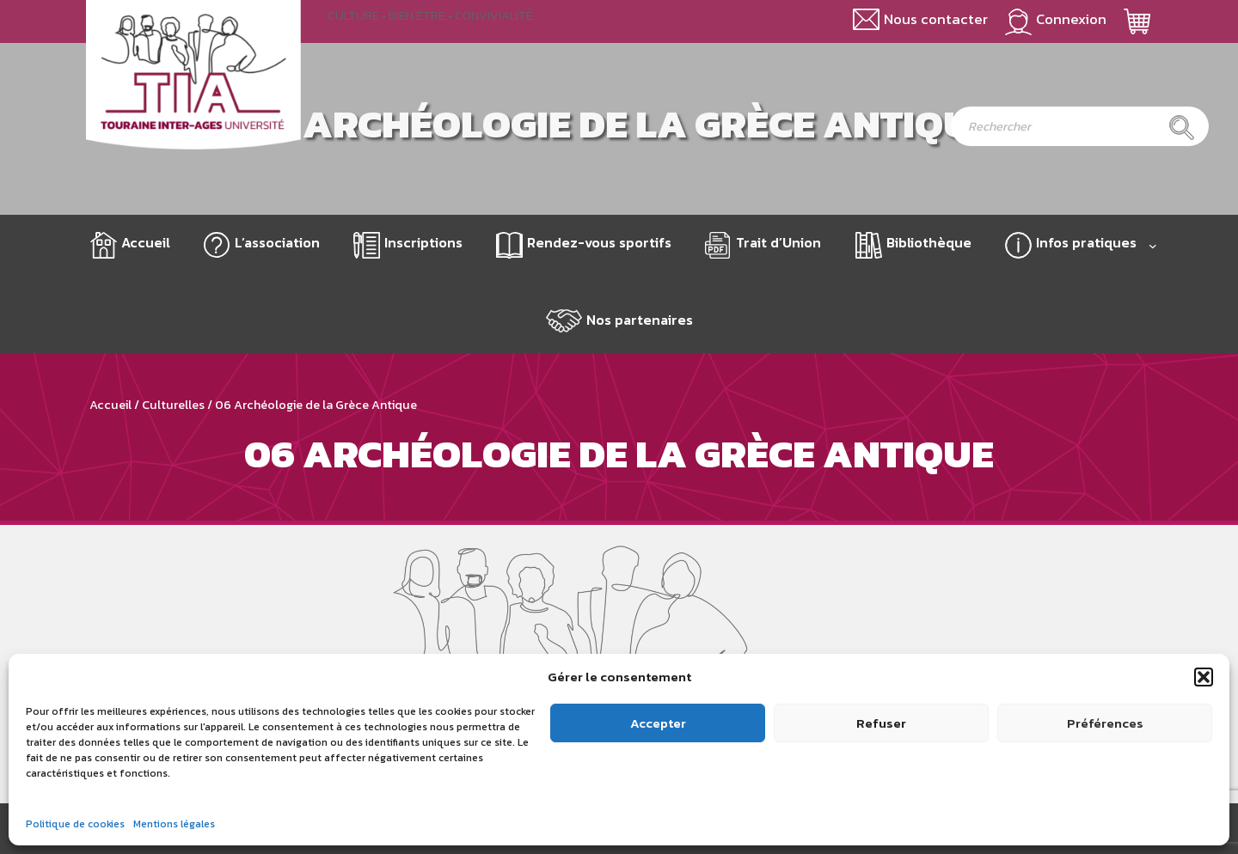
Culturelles (173, 404)
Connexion (1071, 19)
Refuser (881, 723)
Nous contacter (936, 19)
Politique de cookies (75, 824)
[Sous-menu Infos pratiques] (1153, 245)
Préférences (1105, 723)
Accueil (145, 242)
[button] (1203, 677)
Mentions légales (174, 824)
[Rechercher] (1181, 127)
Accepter (658, 723)
